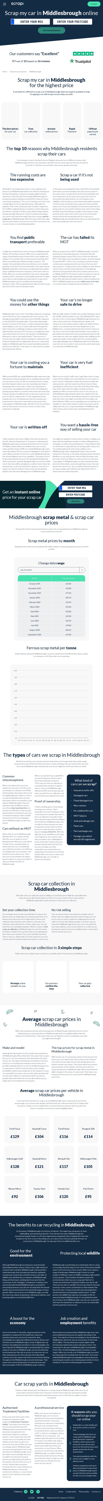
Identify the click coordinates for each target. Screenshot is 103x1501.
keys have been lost (19, 808)
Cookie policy (71, 1492)
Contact (94, 4)
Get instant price (51, 30)
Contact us (96, 1492)
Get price (75, 501)
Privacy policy (84, 1492)
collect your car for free (90, 281)
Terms (60, 1492)
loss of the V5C (50, 832)
